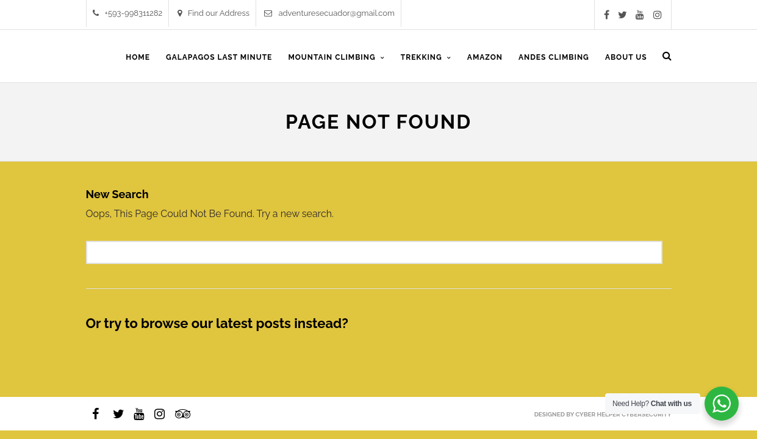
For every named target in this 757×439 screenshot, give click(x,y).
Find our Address (213, 13)
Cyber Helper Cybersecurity (623, 414)
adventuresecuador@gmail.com (329, 13)
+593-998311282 (128, 13)
